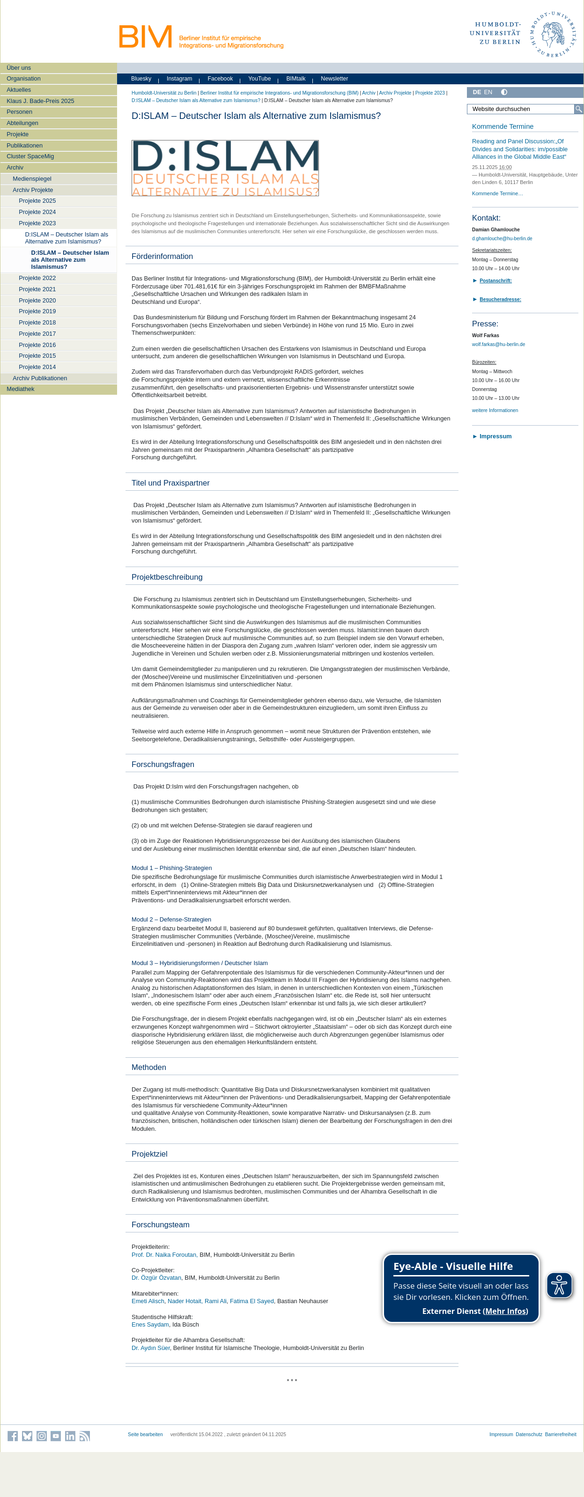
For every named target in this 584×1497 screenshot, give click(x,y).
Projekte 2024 (37, 211)
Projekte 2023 (37, 223)
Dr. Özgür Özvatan (156, 1277)
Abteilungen (22, 122)
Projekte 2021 (37, 289)
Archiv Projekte (33, 189)
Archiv (15, 167)
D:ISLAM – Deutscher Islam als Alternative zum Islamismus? (66, 238)
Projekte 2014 (37, 366)
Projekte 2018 (37, 322)
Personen (19, 111)
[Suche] (579, 109)
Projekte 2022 (37, 277)
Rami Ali (216, 1301)
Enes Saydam (150, 1324)
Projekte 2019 (37, 311)
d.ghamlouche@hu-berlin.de (502, 238)
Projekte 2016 (37, 344)
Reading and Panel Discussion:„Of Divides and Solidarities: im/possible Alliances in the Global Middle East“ (520, 149)
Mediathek (20, 388)
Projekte (18, 134)
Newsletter (334, 78)
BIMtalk (295, 78)
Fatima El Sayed (252, 1301)
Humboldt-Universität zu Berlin (164, 93)
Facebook (220, 78)
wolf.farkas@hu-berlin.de (498, 344)
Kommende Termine (502, 126)
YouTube (259, 78)
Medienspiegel (32, 178)
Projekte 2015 (37, 355)
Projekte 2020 (37, 300)
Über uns (19, 67)
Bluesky (141, 78)
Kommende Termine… (497, 193)
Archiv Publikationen (40, 378)
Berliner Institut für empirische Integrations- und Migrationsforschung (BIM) (279, 93)
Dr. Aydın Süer (151, 1347)
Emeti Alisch (148, 1301)
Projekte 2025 (37, 200)
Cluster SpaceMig (30, 156)
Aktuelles (19, 89)
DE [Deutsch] (477, 92)
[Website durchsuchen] (525, 109)
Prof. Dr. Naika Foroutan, (165, 1254)
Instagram (179, 78)
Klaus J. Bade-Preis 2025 (40, 100)
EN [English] (488, 92)
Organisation (24, 78)
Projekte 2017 (37, 333)
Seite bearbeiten (145, 1434)
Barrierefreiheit (561, 1434)
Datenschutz (529, 1434)
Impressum (501, 1434)
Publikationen (25, 145)
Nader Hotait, (185, 1301)
